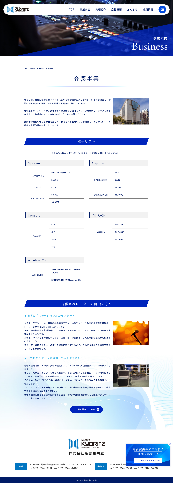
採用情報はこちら (86, 409)
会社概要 (116, 9)
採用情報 (148, 9)
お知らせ (132, 9)
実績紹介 (100, 9)
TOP (72, 9)
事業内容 (85, 9)
